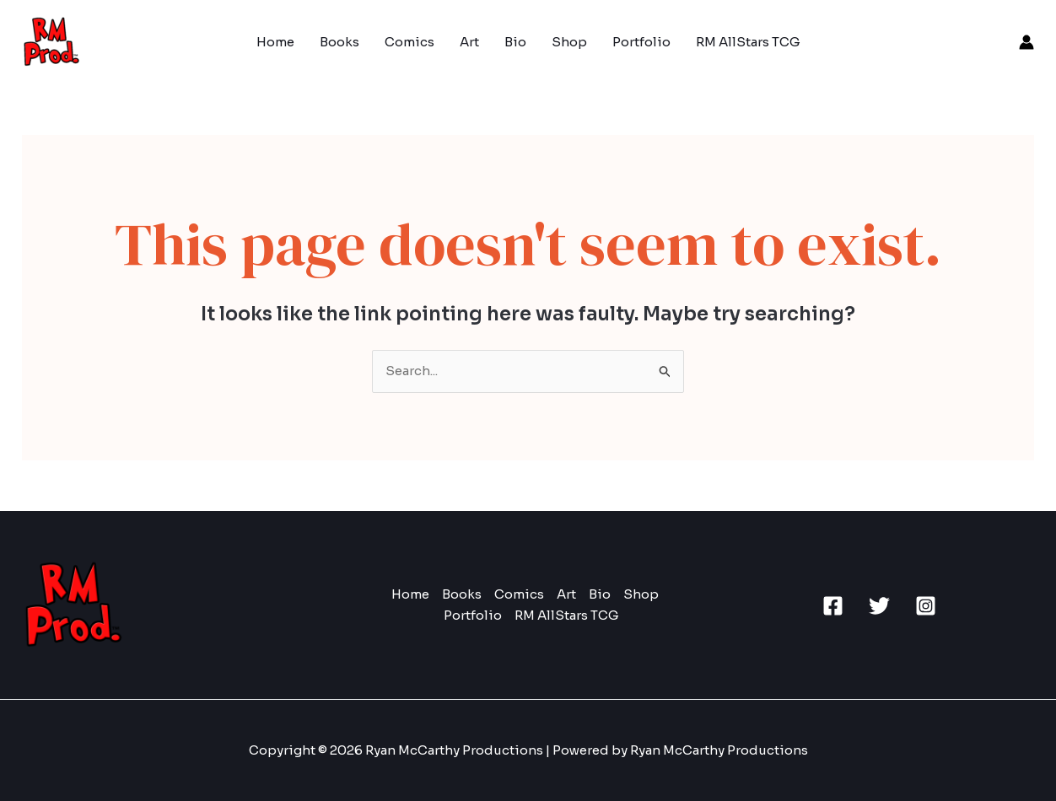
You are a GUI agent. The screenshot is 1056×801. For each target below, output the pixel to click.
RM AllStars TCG (748, 42)
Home (275, 42)
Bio (515, 42)
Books (339, 42)
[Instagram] (925, 605)
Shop (569, 42)
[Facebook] (832, 605)
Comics (409, 42)
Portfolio (641, 42)
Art (469, 42)
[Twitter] (879, 605)
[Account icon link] (1026, 42)
